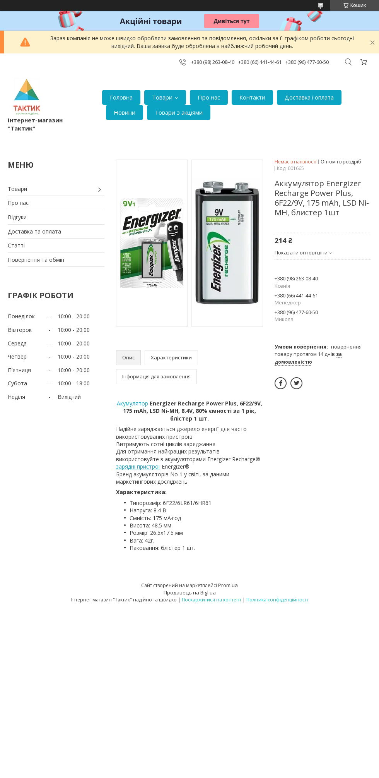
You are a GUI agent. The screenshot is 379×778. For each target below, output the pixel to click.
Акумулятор (132, 403)
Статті (16, 245)
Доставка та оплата (34, 231)
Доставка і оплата (309, 97)
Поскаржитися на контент (211, 599)
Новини (124, 112)
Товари (162, 97)
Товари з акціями (179, 112)
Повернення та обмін (36, 259)
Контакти (252, 97)
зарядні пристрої (138, 466)
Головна (121, 97)
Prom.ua (228, 585)
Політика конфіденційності (277, 599)
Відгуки (17, 217)
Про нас (209, 97)
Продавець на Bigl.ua (190, 592)
